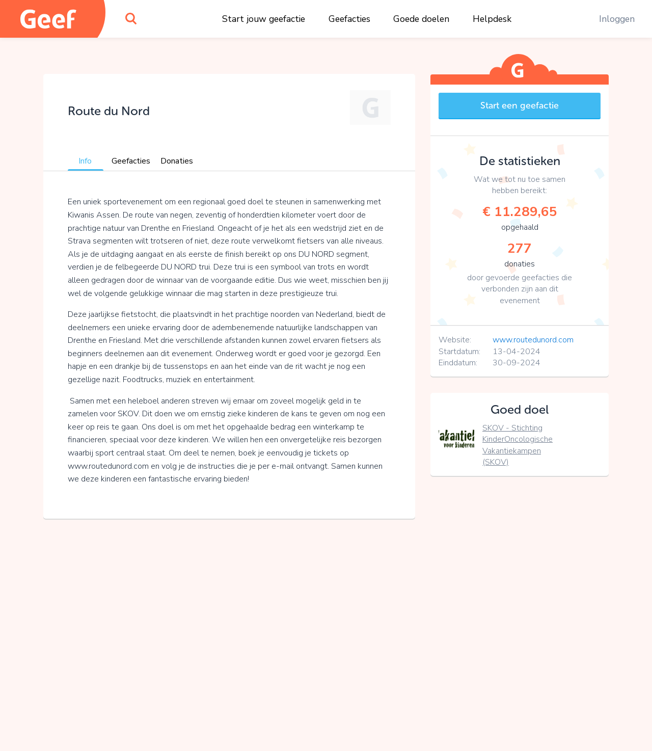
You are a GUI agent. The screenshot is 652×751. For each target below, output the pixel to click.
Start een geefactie (519, 105)
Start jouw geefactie (263, 19)
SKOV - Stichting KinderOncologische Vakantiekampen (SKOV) (517, 445)
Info (85, 161)
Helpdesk (492, 19)
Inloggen (617, 19)
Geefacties (349, 19)
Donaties (176, 161)
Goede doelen (421, 19)
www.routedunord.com (533, 339)
